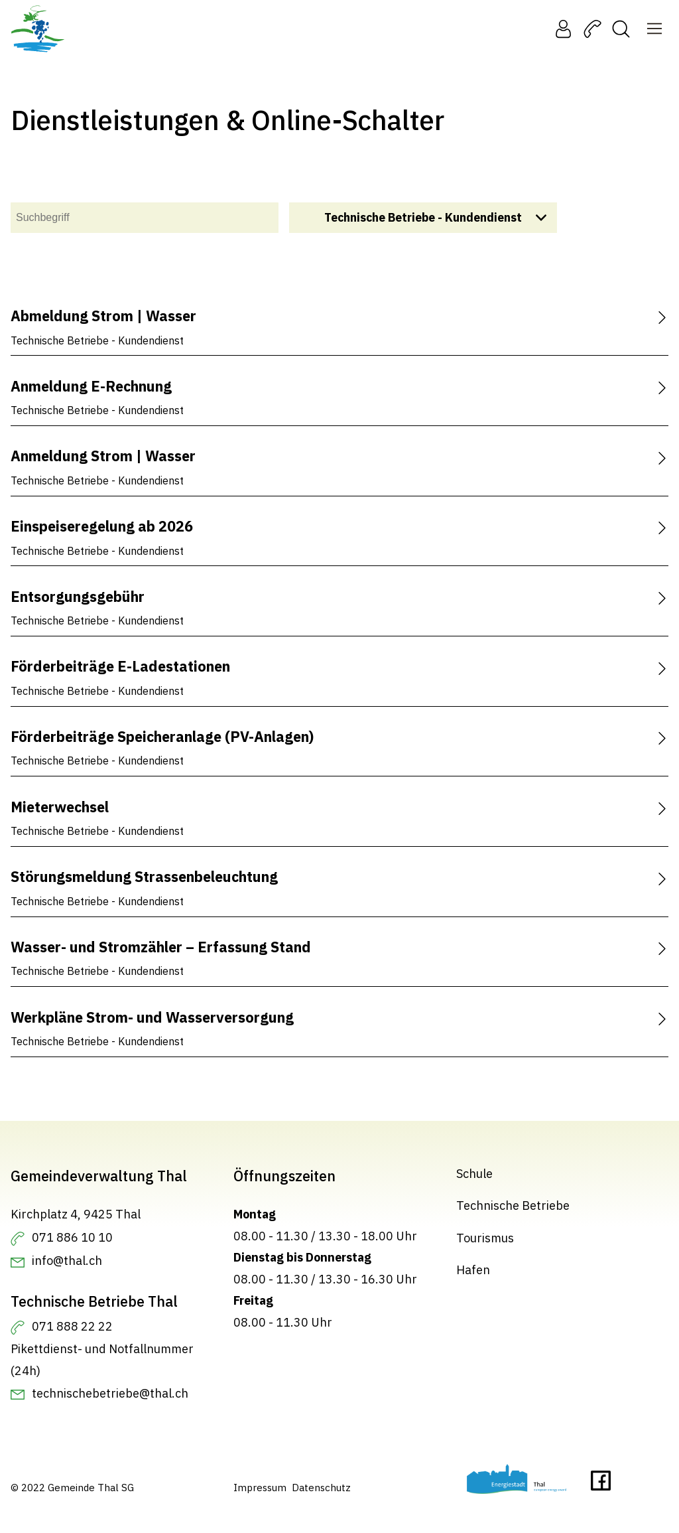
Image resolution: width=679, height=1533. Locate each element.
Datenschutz (321, 1487)
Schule (474, 1173)
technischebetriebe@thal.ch (110, 1392)
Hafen (473, 1270)
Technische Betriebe (513, 1205)
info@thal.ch (67, 1260)
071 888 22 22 (72, 1326)
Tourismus (485, 1238)
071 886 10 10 (72, 1236)
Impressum (259, 1487)
